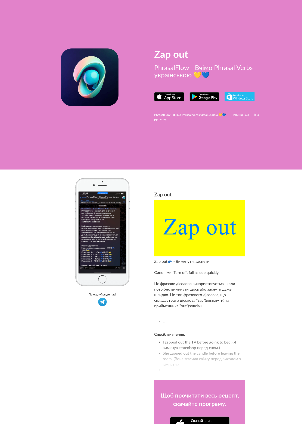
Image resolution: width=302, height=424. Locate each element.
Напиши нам (240, 115)
